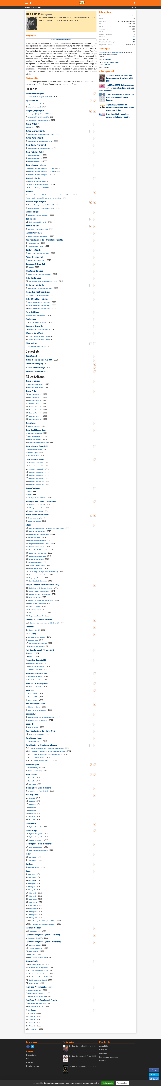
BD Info (27, 7)
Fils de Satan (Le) (32, 633)
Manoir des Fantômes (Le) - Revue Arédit (40, 731)
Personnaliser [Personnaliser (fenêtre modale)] (122, 1083)
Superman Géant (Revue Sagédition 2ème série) (43, 941)
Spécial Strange (31, 830)
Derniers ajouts (32, 1066)
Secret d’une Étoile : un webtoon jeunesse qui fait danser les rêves (118, 115)
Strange (28, 871)
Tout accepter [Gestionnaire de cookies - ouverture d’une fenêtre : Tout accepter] (108, 1083)
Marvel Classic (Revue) (34, 738)
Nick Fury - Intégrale (33, 249)
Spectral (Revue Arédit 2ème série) (39, 843)
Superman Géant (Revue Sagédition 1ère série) (43, 934)
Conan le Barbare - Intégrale (36, 165)
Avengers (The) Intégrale (35, 110)
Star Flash (29, 864)
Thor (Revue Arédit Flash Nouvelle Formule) (41, 1000)
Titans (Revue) (31, 1010)
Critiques (103, 1050)
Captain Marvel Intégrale (35, 137)
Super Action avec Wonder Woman (38, 291)
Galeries (102, 1061)
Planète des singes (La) (34, 256)
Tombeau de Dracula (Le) (34, 326)
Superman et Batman (33, 927)
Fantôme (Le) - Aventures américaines (39, 619)
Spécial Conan (31, 823)
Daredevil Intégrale (33, 178)
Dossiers (103, 1053)
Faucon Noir (30, 626)
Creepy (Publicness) (33, 488)
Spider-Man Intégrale (33, 277)
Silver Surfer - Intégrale (34, 270)
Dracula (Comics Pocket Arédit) (37, 514)
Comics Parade (31, 423)
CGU (28, 1059)
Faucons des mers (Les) (34, 363)
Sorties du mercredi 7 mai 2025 (82, 1056)
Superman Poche (32, 961)
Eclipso (28, 524)
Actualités (103, 1046)
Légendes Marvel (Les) (34, 232)
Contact (29, 1062)
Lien (133, 37)
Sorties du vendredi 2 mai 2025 (82, 1066)
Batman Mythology (32, 123)
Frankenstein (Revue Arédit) (36, 660)
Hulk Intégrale (31, 218)
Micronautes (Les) (32, 764)
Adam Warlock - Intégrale (35, 93)
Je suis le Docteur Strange (35, 367)
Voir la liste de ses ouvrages (62, 39)
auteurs (107, 65)
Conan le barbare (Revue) (35, 459)
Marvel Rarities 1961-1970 (35, 371)
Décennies (29, 191)
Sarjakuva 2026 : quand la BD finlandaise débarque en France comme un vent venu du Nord (120, 107)
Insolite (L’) (30, 723)
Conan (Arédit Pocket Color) (36, 430)
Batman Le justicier (33, 381)
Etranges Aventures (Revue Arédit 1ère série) (42, 584)
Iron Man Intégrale (32, 225)
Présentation (31, 1055)
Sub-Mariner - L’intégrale (35, 285)
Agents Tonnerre (32, 100)
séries (107, 57)
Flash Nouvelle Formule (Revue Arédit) (40, 650)
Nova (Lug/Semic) (32, 794)
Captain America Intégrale (35, 130)
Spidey (28, 853)
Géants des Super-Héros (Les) (36, 673)
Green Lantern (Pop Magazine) (37, 683)
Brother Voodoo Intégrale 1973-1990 (39, 359)
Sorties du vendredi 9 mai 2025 (82, 1046)
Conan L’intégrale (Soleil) (35, 151)
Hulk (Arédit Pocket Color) (35, 703)
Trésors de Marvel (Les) (34, 333)
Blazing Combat (31, 355)
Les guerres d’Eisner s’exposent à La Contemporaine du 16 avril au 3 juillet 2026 (119, 78)
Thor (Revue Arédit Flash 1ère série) (39, 986)
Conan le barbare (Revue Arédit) (37, 446)
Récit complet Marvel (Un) (35, 264)
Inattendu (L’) (31, 713)
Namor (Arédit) (31, 774)
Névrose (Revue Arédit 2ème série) (38, 787)
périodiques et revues (111, 62)
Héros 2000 (30, 690)
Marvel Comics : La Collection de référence (41, 745)
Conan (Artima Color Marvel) (36, 144)
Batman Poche (31, 391)
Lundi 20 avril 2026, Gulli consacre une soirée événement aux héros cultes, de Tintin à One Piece (116, 88)
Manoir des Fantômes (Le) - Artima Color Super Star (44, 239)
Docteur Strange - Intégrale (36, 201)
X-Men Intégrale (31, 343)
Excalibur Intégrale (32, 211)
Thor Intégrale (31, 319)
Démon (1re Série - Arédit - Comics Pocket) (41, 501)
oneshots (108, 59)
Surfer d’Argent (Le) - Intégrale (37, 299)
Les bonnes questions (108, 1057)
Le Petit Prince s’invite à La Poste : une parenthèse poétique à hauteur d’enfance (120, 97)
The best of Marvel (32, 312)
